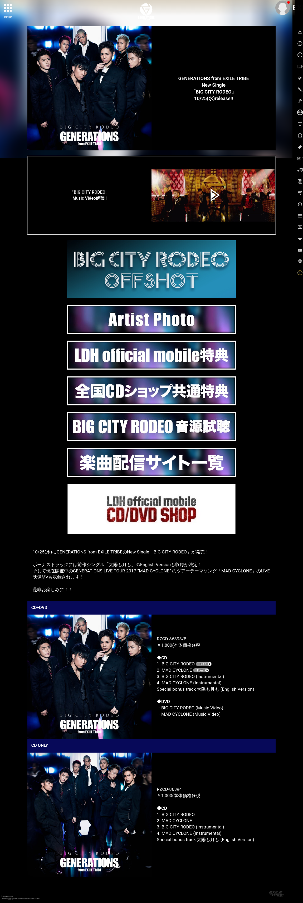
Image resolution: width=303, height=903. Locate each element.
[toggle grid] (8, 8)
